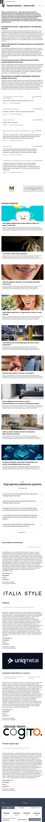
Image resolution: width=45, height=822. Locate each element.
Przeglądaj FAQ (22, 529)
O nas (3, 803)
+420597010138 (12, 678)
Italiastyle (5, 603)
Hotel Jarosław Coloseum (9, 120)
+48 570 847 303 (26, 748)
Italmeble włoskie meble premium (11, 109)
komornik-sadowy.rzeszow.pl (8, 1)
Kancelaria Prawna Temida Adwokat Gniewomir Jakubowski (17, 160)
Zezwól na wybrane (22, 819)
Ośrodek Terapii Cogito (10, 744)
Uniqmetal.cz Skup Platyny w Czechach (16, 673)
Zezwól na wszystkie (34, 819)
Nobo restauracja (7, 146)
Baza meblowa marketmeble (12, 543)
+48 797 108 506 (30, 607)
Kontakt (25, 803)
